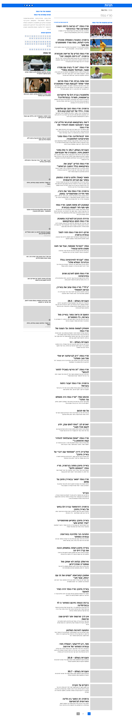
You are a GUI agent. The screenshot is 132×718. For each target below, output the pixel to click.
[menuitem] (97, 2)
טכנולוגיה (52, 1)
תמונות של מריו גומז (41, 11)
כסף (75, 1)
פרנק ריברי (25, 20)
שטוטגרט (46, 22)
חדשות (98, 1)
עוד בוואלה (45, 53)
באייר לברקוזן (32, 25)
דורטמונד (46, 27)
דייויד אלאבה (39, 27)
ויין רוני (47, 29)
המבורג (24, 27)
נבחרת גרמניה (37, 18)
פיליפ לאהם (40, 25)
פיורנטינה (46, 25)
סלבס (80, 1)
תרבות (86, 1)
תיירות (59, 1)
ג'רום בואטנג (25, 25)
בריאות (65, 1)
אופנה (45, 1)
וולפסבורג (34, 22)
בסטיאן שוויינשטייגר (27, 18)
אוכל (70, 1)
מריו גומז (102, 10)
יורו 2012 (46, 20)
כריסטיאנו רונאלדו (27, 22)
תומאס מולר (39, 20)
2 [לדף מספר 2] (81, 713)
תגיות (108, 10)
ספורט (92, 1)
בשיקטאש (31, 20)
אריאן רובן (41, 22)
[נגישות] (2, 2)
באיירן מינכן (46, 18)
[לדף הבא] (76, 713)
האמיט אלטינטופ (31, 27)
